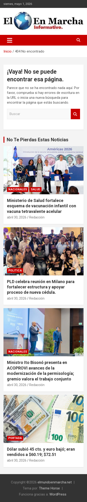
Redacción (37, 217)
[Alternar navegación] (9, 40)
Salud (35, 189)
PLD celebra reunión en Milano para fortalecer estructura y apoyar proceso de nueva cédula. (40, 287)
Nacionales (17, 189)
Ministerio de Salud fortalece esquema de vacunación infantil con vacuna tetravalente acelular (41, 206)
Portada (15, 438)
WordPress (57, 494)
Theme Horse (49, 488)
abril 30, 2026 (16, 217)
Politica (15, 270)
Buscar (75, 114)
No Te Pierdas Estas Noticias (37, 139)
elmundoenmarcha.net (55, 482)
